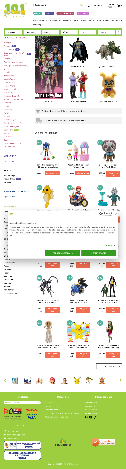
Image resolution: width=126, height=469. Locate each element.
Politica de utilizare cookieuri (56, 417)
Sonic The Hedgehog (12, 126)
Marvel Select (9, 92)
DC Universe (12, 49)
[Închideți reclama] (116, 214)
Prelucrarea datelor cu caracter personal (62, 413)
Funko (6, 266)
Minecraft (7, 102)
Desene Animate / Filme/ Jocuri (17, 54)
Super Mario (9, 140)
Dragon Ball (8, 59)
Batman (10, 46)
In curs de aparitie (65, 13)
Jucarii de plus (80, 20)
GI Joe (6, 69)
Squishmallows (10, 196)
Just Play (7, 286)
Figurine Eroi (116, 20)
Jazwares (7, 283)
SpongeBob (8, 133)
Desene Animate (40, 20)
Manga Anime (9, 86)
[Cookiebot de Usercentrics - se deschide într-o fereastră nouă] (101, 214)
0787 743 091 (96, 5)
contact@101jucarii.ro (14, 434)
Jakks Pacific (9, 279)
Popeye (7, 116)
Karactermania (10, 290)
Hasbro (7, 273)
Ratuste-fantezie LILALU (13, 123)
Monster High (9, 175)
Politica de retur (92, 413)
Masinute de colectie (12, 96)
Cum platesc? (90, 406)
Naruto (6, 106)
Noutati (37, 13)
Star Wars (8, 136)
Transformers (9, 147)
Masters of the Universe (13, 99)
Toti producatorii (10, 293)
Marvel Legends (10, 89)
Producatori (10, 206)
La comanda (83, 13)
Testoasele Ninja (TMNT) (14, 143)
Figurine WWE (103, 20)
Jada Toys (8, 276)
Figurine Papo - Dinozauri (14, 62)
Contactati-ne (11, 438)
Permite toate (98, 253)
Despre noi (49, 402)
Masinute (67, 20)
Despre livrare (91, 409)
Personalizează (63, 253)
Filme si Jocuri (39, 24)
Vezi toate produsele (109, 366)
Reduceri (49, 13)
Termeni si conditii (52, 409)
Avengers (7, 43)
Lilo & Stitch (8, 82)
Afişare (108, 245)
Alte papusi (8, 182)
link (84, 111)
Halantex (7, 269)
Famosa (7, 259)
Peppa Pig (8, 109)
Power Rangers (10, 119)
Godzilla (7, 72)
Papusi (91, 20)
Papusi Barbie (12, 179)
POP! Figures (55, 20)
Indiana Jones (9, 75)
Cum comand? (91, 402)
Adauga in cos (52, 173)
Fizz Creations (9, 262)
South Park (11, 130)
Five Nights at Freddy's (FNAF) (16, 65)
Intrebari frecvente (53, 406)
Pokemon (8, 113)
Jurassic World (9, 79)
